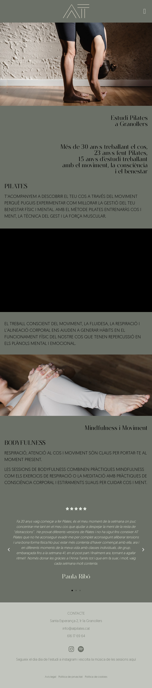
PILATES (15, 186)
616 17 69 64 (76, 636)
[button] (145, 11)
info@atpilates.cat (76, 629)
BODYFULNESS (24, 442)
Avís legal (50, 677)
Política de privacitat (70, 677)
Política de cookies (96, 677)
